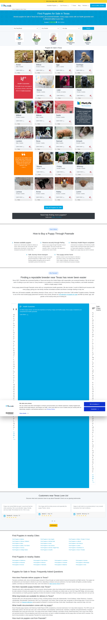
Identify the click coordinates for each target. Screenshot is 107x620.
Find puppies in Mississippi (82, 402)
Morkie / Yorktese (72, 564)
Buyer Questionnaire (45, 590)
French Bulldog (72, 556)
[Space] (17, 581)
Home (13, 9)
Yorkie (84, 569)
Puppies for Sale (19, 9)
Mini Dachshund (86, 561)
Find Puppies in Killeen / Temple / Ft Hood (79, 379)
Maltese (42, 561)
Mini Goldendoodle (16, 564)
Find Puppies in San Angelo (47, 379)
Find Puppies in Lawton (74, 385)
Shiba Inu (85, 567)
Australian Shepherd (45, 550)
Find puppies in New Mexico (40, 400)
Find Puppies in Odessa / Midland (20, 381)
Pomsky (28, 567)
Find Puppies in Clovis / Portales (77, 389)
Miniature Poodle (44, 564)
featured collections (27, 442)
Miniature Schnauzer (59, 564)
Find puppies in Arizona (18, 404)
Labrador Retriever (31, 561)
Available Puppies (52, 5)
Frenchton (85, 556)
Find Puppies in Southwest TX (76, 387)
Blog (79, 5)
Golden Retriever (30, 558)
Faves (73, 5)
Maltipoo (56, 561)
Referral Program (73, 597)
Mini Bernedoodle (72, 561)
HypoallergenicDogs (70, 38)
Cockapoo (29, 556)
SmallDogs (19, 38)
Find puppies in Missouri (40, 402)
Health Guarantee (24, 91)
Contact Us (57, 590)
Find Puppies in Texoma (18, 387)
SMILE (65, 1)
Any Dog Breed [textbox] (18, 28)
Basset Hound (58, 550)
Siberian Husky (44, 569)
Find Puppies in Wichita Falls (48, 381)
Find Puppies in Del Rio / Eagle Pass (50, 387)
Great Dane (57, 558)
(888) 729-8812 (100, 5)
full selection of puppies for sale (68, 298)
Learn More (18, 323)
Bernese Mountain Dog (88, 550)
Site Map (57, 594)
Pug (41, 567)
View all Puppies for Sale (53, 211)
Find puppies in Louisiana (61, 400)
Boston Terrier (44, 553)
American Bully (15, 550)
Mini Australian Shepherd (32, 564)
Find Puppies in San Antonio (48, 385)
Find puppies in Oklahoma (18, 400)
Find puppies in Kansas (81, 400)
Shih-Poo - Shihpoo (31, 569)
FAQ (56, 587)
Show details (22, 617)
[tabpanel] (18, 351)
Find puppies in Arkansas (18, 402)
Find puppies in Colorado (61, 402)
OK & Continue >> (94, 608)
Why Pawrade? (58, 583)
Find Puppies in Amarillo (47, 389)
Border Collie (29, 553)
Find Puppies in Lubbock (75, 381)
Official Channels (87, 583)
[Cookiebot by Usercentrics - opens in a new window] (9, 617)
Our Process (64, 5)
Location (61, 594)
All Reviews (53, 365)
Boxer (56, 553)
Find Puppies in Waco (17, 383)
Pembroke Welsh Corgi (88, 564)
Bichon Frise (15, 553)
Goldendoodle (44, 558)
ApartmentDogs (87, 38)
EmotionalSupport (53, 38)
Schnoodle (71, 567)
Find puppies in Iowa (81, 404)
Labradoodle (15, 561)
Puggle (56, 567)
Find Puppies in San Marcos (76, 383)
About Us (71, 583)
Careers (70, 594)
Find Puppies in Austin (46, 383)
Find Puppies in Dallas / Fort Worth (21, 385)
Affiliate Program (72, 590)
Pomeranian (15, 567)
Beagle (70, 550)
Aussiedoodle (29, 550)
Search (88, 28)
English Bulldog (58, 556)
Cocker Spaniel (44, 556)
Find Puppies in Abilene (18, 379)
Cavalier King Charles (73, 553)
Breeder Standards (37, 486)
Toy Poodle (71, 569)
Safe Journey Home (54, 423)
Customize (94, 612)
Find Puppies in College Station (20, 389)
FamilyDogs (36, 38)
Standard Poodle (58, 569)
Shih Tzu (14, 569)
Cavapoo (85, 553)
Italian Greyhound (87, 558)
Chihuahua (14, 556)
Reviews (86, 5)
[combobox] (25, 29)
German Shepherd (16, 558)
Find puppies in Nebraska (40, 404)
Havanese (71, 558)
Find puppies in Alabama (61, 404)
